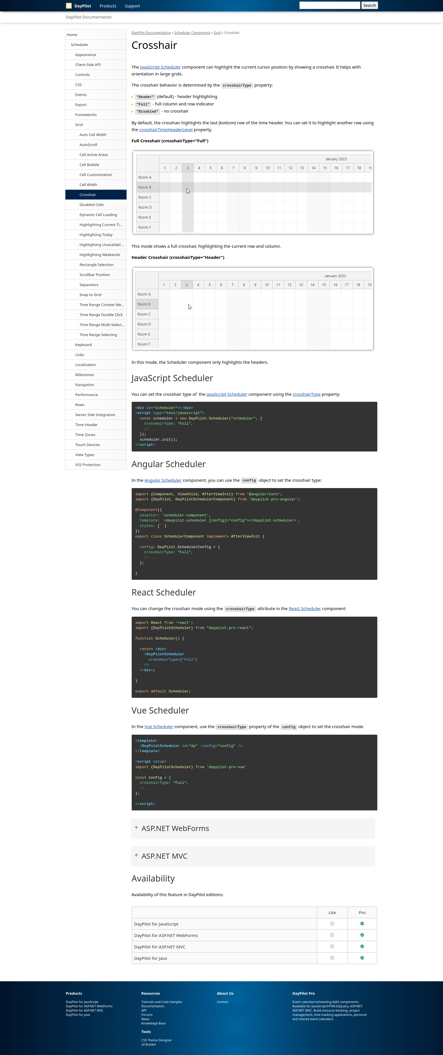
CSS (78, 84)
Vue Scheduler (159, 724)
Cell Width (88, 184)
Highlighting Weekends (100, 254)
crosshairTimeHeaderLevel (166, 128)
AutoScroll (88, 144)
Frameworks (86, 114)
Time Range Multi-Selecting (103, 324)
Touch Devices (87, 444)
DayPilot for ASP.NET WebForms (166, 932)
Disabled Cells (92, 204)
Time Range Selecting (98, 334)
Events (81, 94)
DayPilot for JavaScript (156, 921)
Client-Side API (88, 64)
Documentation (152, 1003)
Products (108, 6)
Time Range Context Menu (103, 304)
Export (81, 104)
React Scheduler (305, 606)
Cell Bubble (89, 164)
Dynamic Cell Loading (98, 214)
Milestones (84, 374)
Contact (222, 999)
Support (132, 6)
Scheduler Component (192, 32)
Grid (79, 124)
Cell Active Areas (94, 154)
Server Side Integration (95, 414)
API (143, 1007)
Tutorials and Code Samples (161, 999)
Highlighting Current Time (102, 224)
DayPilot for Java (150, 955)
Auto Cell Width (93, 134)
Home (72, 34)
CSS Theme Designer (156, 1037)
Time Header (86, 424)
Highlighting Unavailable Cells (103, 244)
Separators (89, 284)
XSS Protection (88, 464)
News (145, 1016)
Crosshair (88, 194)
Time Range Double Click (101, 314)
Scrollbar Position (95, 274)
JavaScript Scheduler (160, 67)
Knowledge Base (153, 1020)
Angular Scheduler (163, 478)
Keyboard (83, 344)
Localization (85, 364)
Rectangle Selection (97, 264)
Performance (86, 394)
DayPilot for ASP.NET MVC (159, 944)
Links (79, 354)
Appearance (85, 54)
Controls (82, 74)
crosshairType (307, 392)
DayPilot (78, 6)
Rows (80, 404)
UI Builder (148, 1041)
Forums (147, 1012)
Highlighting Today (96, 234)
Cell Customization (96, 174)
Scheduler (80, 44)
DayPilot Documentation (89, 17)
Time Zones (85, 434)
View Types (85, 454)
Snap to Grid (90, 294)
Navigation (84, 384)
